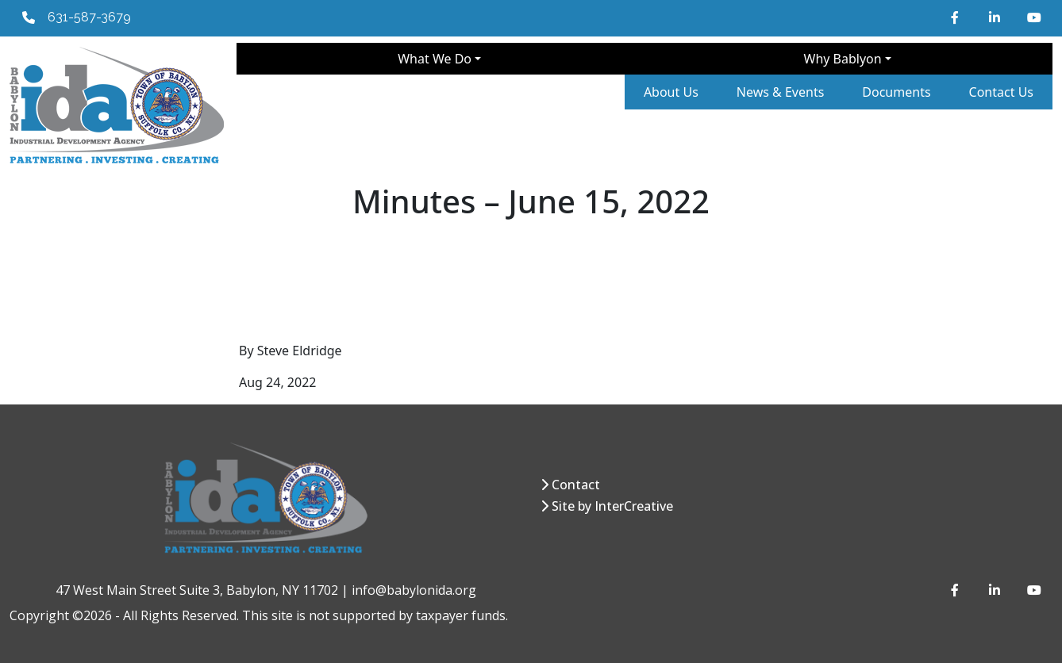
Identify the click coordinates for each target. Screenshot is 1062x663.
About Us (671, 92)
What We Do (434, 58)
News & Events (781, 92)
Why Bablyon (843, 58)
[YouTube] (1033, 17)
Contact (576, 484)
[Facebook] (957, 17)
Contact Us (1001, 92)
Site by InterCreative (612, 506)
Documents (896, 92)
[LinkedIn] (995, 17)
